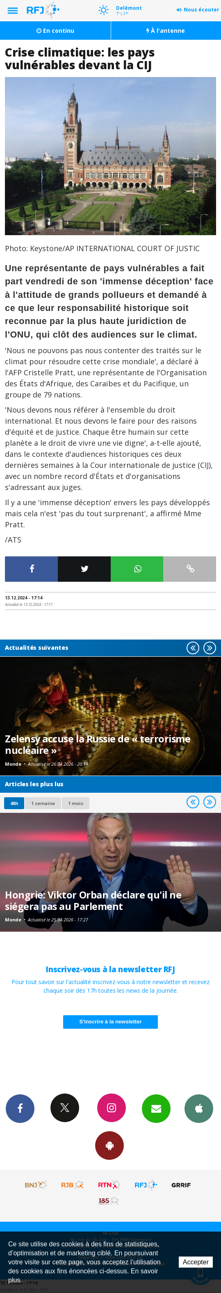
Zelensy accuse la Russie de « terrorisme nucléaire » (97, 744)
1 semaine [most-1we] (43, 803)
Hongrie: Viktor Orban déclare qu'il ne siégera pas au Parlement (93, 900)
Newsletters (156, 1108)
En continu (55, 30)
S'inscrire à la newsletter (111, 1022)
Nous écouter (201, 9)
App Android (109, 1145)
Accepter (196, 1262)
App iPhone (199, 1108)
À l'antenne (165, 30)
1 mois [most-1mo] (75, 803)
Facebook (20, 1108)
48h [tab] (14, 803)
